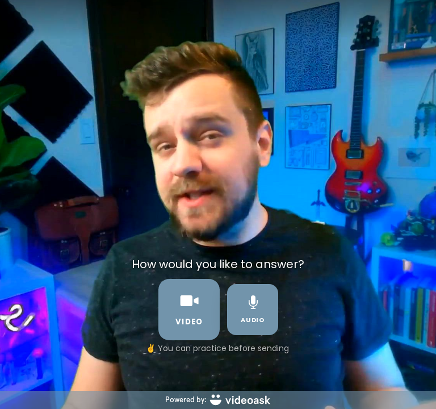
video (189, 309)
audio (253, 309)
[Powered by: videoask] (218, 400)
